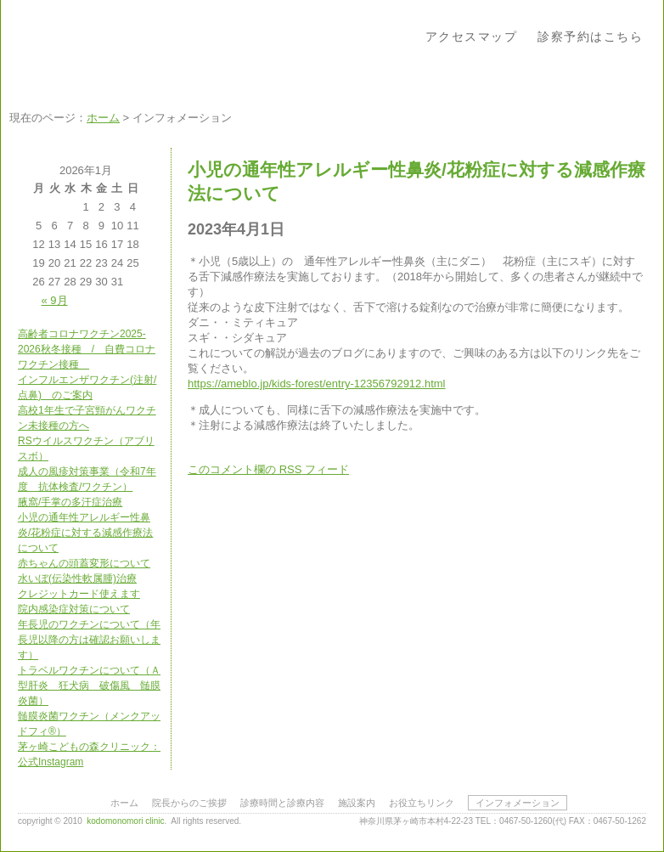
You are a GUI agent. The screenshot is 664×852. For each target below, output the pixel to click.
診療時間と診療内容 (282, 803)
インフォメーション (517, 803)
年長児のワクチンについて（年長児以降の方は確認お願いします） (89, 639)
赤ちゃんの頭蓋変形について (84, 563)
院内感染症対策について (74, 609)
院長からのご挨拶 (189, 803)
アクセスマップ (471, 36)
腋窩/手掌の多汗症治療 (70, 502)
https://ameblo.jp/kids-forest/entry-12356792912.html (317, 383)
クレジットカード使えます (79, 594)
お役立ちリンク (421, 803)
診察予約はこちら (590, 36)
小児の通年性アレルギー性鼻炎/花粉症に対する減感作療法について (85, 532)
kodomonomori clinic (125, 821)
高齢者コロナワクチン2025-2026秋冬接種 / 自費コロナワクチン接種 (86, 349)
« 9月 (55, 300)
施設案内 (356, 803)
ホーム (103, 117)
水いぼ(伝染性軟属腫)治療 (77, 578)
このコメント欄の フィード (268, 469)
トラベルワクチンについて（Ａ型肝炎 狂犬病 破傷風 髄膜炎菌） (89, 685)
